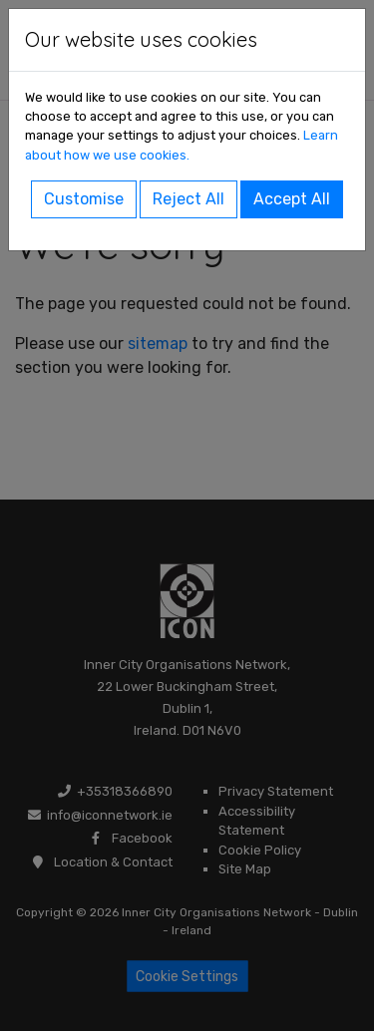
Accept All (291, 198)
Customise (84, 198)
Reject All (188, 198)
